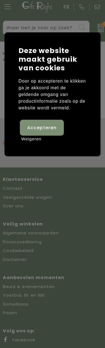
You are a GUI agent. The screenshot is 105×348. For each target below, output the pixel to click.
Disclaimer (15, 259)
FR (67, 7)
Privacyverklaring (22, 242)
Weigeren (31, 138)
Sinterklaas (16, 304)
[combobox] (40, 27)
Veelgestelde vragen (27, 197)
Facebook (19, 340)
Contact (13, 188)
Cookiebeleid (18, 250)
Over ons (13, 206)
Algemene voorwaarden (31, 233)
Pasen (10, 313)
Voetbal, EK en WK (24, 295)
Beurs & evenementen (29, 286)
